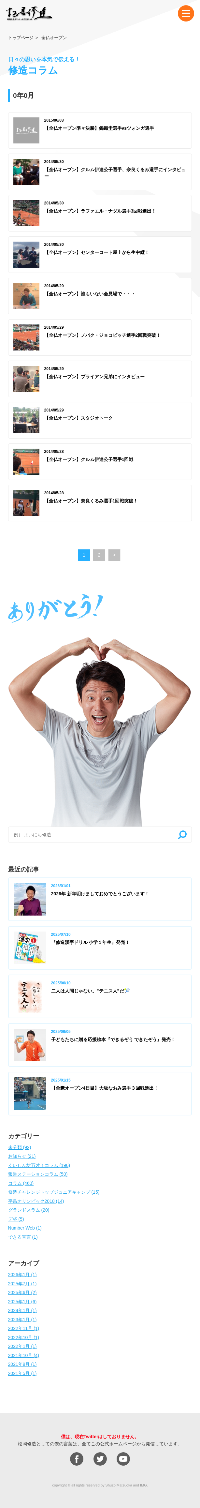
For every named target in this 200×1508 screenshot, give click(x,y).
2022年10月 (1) (23, 1337)
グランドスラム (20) (29, 1210)
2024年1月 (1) (22, 1310)
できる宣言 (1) (23, 1237)
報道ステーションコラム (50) (38, 1174)
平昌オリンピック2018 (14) (36, 1201)
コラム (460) (21, 1183)
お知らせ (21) (22, 1156)
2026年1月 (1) (22, 1274)
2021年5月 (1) (22, 1373)
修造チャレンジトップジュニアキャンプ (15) (54, 1192)
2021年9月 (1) (22, 1364)
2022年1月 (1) (22, 1346)
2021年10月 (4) (23, 1355)
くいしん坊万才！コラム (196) (39, 1165)
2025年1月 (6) (22, 1301)
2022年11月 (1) (23, 1328)
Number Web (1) (25, 1228)
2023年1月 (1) (22, 1319)
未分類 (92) (19, 1147)
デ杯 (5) (16, 1219)
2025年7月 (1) (22, 1283)
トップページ (21, 37)
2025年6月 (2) (22, 1292)
